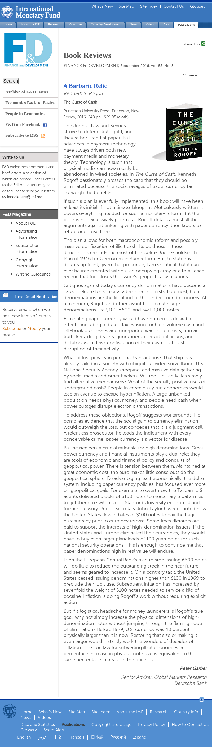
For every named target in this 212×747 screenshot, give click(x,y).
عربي (42, 737)
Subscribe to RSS (25, 135)
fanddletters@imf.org (24, 197)
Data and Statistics (37, 724)
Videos (150, 24)
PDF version (191, 75)
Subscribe (11, 328)
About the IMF (30, 24)
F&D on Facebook (26, 124)
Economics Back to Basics (30, 102)
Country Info (186, 711)
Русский (118, 737)
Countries (75, 24)
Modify (34, 328)
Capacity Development (106, 24)
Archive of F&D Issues (26, 92)
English (24, 737)
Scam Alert (53, 729)
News (133, 24)
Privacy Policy (151, 724)
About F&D (26, 223)
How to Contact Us (190, 724)
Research (54, 24)
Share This (191, 44)
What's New (102, 6)
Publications (186, 25)
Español (139, 737)
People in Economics (25, 113)
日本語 (97, 737)
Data (166, 24)
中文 (58, 737)
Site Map (126, 6)
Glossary (197, 6)
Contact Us (174, 6)
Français (76, 737)
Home (8, 24)
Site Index (148, 6)
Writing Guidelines (33, 274)
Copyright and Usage (111, 724)
